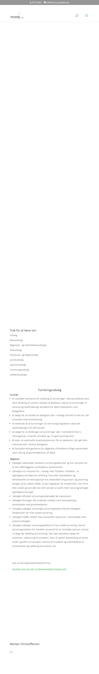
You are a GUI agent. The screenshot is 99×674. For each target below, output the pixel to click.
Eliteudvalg (16, 350)
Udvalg (13, 335)
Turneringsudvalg (19, 369)
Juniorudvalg (16, 359)
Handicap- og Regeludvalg (24, 354)
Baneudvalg (16, 340)
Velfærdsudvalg (18, 374)
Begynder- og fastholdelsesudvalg (28, 345)
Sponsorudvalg (18, 364)
